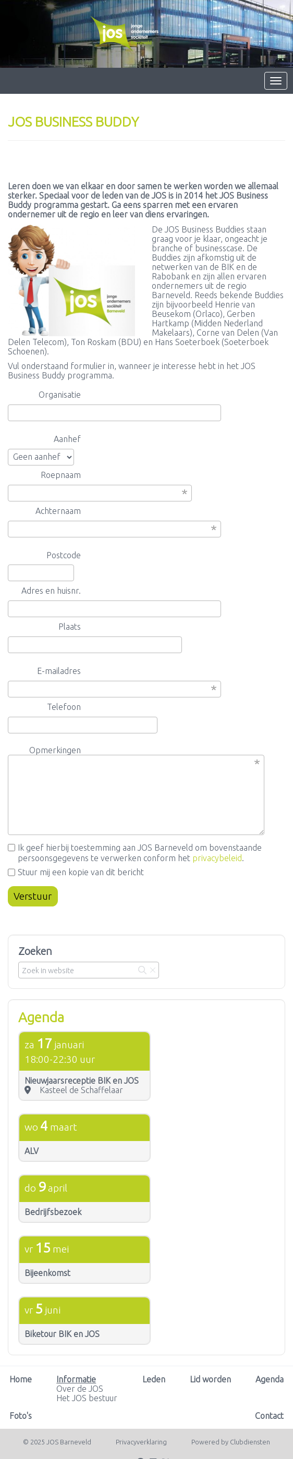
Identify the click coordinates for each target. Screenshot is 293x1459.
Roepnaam (61, 475)
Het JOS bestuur (86, 1398)
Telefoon (64, 707)
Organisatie (60, 394)
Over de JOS (79, 1388)
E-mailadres (59, 671)
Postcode (63, 555)
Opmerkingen (55, 750)
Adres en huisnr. (51, 590)
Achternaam (58, 511)
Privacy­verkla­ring (141, 1441)
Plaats (69, 626)
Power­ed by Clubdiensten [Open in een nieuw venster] (230, 1441)
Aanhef (67, 439)
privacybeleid (217, 858)
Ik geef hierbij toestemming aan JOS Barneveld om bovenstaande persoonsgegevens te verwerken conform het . (135, 853)
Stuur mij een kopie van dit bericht (76, 872)
